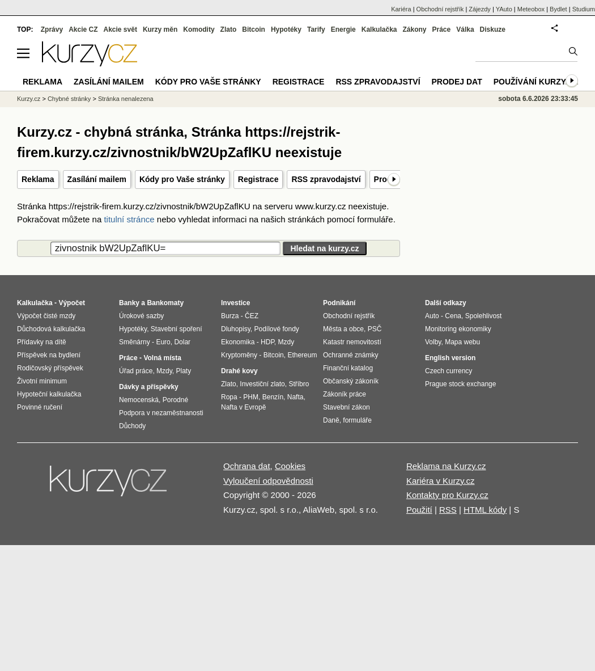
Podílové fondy (276, 329)
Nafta (295, 397)
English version (450, 358)
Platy (184, 371)
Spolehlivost (483, 316)
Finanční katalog (348, 368)
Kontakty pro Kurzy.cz (447, 495)
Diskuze (492, 29)
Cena (453, 316)
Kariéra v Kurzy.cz (440, 481)
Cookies (290, 466)
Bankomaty (165, 303)
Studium (583, 9)
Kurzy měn (160, 29)
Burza (230, 316)
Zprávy (52, 29)
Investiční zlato (262, 384)
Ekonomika (237, 342)
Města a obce (343, 329)
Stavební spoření (176, 329)
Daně (331, 420)
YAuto (504, 9)
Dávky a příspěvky (148, 387)
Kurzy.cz (28, 98)
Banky (129, 303)
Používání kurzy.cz (536, 81)
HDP (267, 342)
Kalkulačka (379, 29)
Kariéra (401, 9)
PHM (250, 397)
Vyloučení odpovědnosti (268, 481)
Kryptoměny (239, 355)
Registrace (258, 179)
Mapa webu (462, 342)
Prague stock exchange (460, 384)
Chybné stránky (69, 98)
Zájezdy (480, 9)
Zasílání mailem (96, 179)
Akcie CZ (83, 29)
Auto (432, 316)
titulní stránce (129, 219)
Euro (163, 342)
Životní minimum (42, 381)
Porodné (175, 400)
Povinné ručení (39, 407)
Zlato (228, 29)
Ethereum (302, 355)
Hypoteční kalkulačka (49, 394)
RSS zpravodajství (325, 179)
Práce (441, 29)
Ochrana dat (246, 466)
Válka (465, 29)
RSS (448, 509)
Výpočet (71, 303)
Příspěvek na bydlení (48, 355)
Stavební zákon (346, 407)
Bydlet (558, 9)
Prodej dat (457, 81)
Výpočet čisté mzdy (46, 316)
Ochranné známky (350, 355)
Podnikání (339, 303)
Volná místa (162, 358)
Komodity (198, 29)
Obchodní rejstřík (440, 9)
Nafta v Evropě (243, 407)
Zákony (414, 29)
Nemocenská (139, 400)
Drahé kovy (239, 371)
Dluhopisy (235, 329)
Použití (419, 509)
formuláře (357, 420)
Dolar (182, 342)
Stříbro (298, 384)
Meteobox (531, 9)
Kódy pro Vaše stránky (182, 179)
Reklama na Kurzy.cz (446, 466)
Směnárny (134, 342)
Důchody (132, 426)
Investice (235, 303)
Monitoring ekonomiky (458, 329)
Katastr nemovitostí (352, 342)
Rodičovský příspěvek (50, 368)
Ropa (229, 397)
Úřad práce (135, 371)
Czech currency (448, 371)
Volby (433, 342)
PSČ (375, 329)
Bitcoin (253, 29)
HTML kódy (485, 509)
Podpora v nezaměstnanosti (161, 413)
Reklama (38, 179)
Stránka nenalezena (126, 98)
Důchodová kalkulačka (51, 329)
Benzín (272, 397)
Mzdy (164, 371)
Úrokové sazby (141, 316)
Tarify (316, 29)
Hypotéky (286, 29)
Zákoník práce (344, 394)
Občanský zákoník (351, 381)
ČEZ (251, 316)
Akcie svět (120, 29)
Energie (343, 29)
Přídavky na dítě (41, 342)
